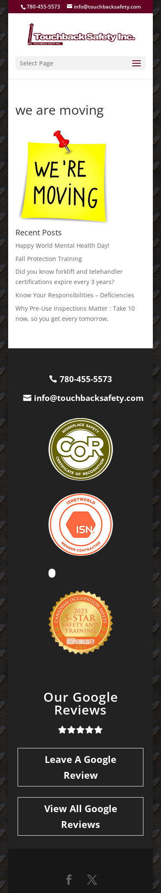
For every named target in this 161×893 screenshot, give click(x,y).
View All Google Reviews (80, 816)
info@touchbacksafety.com (89, 397)
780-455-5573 (86, 379)
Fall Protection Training (48, 259)
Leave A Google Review (80, 767)
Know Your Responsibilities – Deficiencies (74, 295)
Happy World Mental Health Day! (62, 245)
